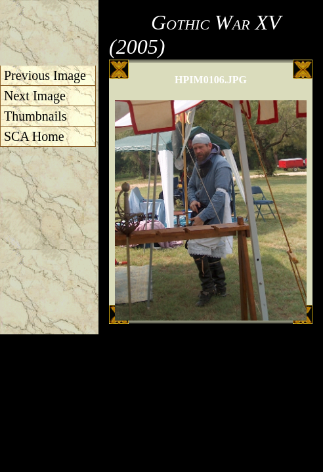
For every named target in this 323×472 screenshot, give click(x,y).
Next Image (35, 95)
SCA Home (34, 136)
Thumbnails (35, 116)
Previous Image (45, 75)
